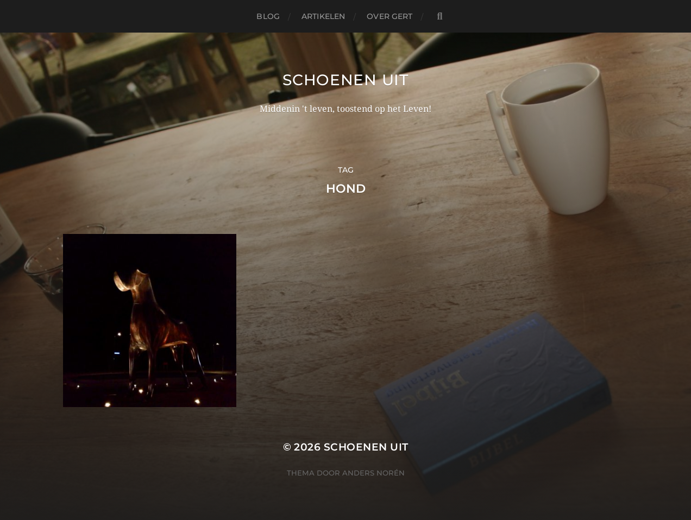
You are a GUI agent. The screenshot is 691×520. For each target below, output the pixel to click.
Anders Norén (373, 472)
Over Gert (389, 16)
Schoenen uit (345, 80)
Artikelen (323, 16)
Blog (268, 16)
